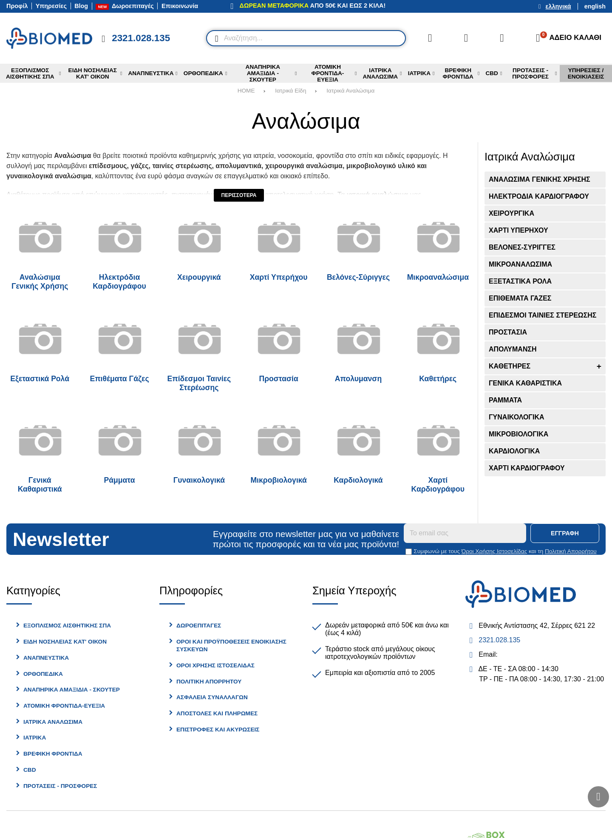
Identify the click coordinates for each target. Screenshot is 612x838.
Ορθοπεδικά (43, 674)
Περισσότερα (239, 195)
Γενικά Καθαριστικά (40, 484)
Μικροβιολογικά (278, 480)
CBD (29, 770)
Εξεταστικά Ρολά (39, 378)
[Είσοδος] (502, 38)
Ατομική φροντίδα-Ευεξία (64, 706)
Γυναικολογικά (199, 480)
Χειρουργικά (199, 277)
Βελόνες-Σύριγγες (358, 277)
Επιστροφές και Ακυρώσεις (217, 729)
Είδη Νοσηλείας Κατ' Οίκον (65, 641)
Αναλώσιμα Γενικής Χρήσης (39, 281)
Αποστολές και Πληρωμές (217, 713)
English (595, 6)
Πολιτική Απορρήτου (571, 551)
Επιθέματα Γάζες (119, 378)
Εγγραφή (565, 533)
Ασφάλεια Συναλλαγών (212, 697)
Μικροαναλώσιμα (438, 277)
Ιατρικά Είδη (290, 90)
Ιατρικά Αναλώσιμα (350, 90)
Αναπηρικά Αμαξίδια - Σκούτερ (71, 689)
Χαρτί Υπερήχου (279, 277)
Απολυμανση (358, 378)
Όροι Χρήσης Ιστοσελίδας (494, 551)
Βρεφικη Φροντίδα (52, 754)
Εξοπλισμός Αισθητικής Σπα (67, 625)
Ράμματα (119, 480)
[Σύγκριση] (430, 38)
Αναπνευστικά (46, 658)
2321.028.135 (499, 640)
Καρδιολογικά (358, 480)
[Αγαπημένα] (466, 38)
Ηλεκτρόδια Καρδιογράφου (119, 281)
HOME (246, 90)
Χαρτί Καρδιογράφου (438, 484)
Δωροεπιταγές (198, 625)
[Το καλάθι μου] (566, 38)
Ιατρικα (34, 737)
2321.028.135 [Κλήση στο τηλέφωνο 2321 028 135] (141, 38)
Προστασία (278, 378)
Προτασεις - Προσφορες (60, 786)
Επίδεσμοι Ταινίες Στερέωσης (199, 383)
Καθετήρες (437, 378)
